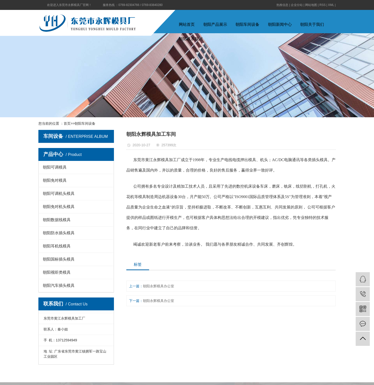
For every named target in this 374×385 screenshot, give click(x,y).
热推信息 (282, 5)
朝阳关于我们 (312, 24)
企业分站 (297, 5)
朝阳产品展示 (215, 24)
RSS (323, 5)
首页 (67, 123)
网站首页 (187, 24)
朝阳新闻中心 (280, 24)
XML (331, 5)
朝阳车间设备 (247, 24)
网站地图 (311, 5)
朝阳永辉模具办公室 (158, 286)
